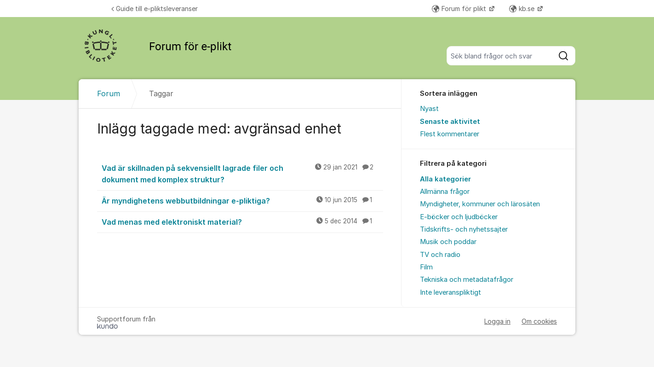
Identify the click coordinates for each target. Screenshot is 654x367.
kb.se (522, 8)
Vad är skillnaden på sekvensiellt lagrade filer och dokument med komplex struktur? (242, 173)
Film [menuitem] (426, 267)
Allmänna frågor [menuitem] (445, 191)
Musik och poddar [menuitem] (448, 242)
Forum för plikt (460, 8)
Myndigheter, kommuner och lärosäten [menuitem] (480, 204)
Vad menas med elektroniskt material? (242, 221)
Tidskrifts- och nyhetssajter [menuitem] (464, 229)
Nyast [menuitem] (429, 109)
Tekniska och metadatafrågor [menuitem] (466, 279)
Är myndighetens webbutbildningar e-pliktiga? (242, 200)
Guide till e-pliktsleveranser (154, 8)
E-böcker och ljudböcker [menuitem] (459, 217)
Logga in (497, 321)
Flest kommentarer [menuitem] (449, 134)
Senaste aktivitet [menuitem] (450, 121)
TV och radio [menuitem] (440, 254)
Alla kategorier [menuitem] (445, 179)
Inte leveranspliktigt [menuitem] (450, 292)
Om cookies (539, 321)
